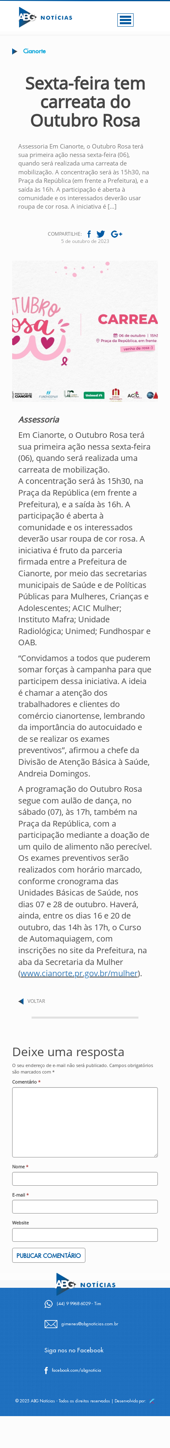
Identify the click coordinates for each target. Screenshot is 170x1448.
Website (20, 1223)
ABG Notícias (43, 1401)
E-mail (20, 1195)
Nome (20, 1166)
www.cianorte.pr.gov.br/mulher (79, 973)
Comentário (26, 1082)
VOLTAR (36, 1001)
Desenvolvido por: (135, 1401)
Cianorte (34, 51)
